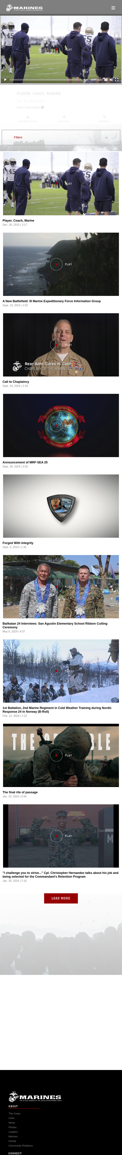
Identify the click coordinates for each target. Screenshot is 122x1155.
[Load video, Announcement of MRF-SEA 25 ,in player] (61, 442)
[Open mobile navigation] (113, 8)
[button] (61, 49)
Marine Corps (61, 1103)
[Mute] (111, 79)
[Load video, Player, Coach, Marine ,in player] (61, 200)
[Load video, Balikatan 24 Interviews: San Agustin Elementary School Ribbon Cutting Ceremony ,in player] (61, 603)
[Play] (5, 79)
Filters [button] (18, 137)
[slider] (49, 80)
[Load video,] (61, 852)
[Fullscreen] (116, 79)
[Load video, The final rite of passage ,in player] (61, 772)
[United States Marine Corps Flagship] (24, 7)
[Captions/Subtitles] (106, 79)
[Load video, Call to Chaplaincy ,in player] (61, 361)
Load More (61, 898)
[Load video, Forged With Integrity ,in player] (61, 522)
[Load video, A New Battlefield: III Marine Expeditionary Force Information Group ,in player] (61, 281)
